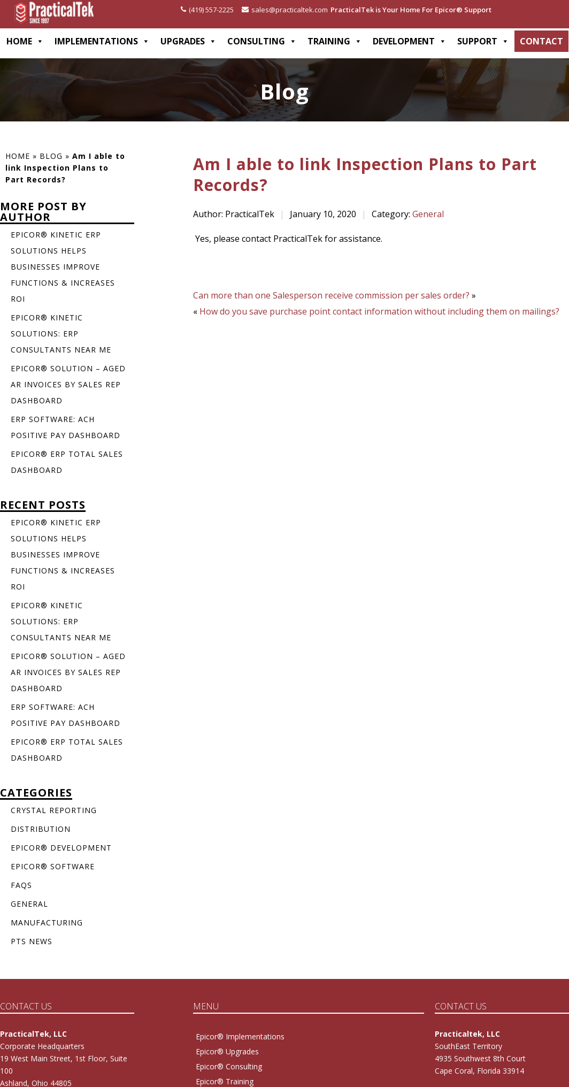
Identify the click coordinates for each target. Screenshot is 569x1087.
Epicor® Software (53, 866)
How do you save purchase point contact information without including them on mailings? (379, 311)
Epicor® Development (61, 848)
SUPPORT (483, 41)
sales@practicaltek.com (285, 9)
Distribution (41, 829)
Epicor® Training (224, 1081)
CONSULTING (262, 41)
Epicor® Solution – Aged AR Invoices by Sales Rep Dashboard (68, 384)
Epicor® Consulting (229, 1066)
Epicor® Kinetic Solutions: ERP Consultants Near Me (61, 333)
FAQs (21, 885)
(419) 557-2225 (207, 9)
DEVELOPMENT (410, 41)
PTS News (31, 941)
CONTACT (541, 41)
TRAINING (334, 41)
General (428, 214)
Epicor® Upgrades (227, 1051)
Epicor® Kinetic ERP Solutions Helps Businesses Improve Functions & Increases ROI (63, 266)
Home (17, 156)
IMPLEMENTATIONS (102, 41)
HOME (25, 41)
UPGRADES (188, 41)
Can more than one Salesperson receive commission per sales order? (331, 295)
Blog (51, 156)
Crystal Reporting (54, 810)
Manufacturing (47, 922)
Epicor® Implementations (240, 1036)
